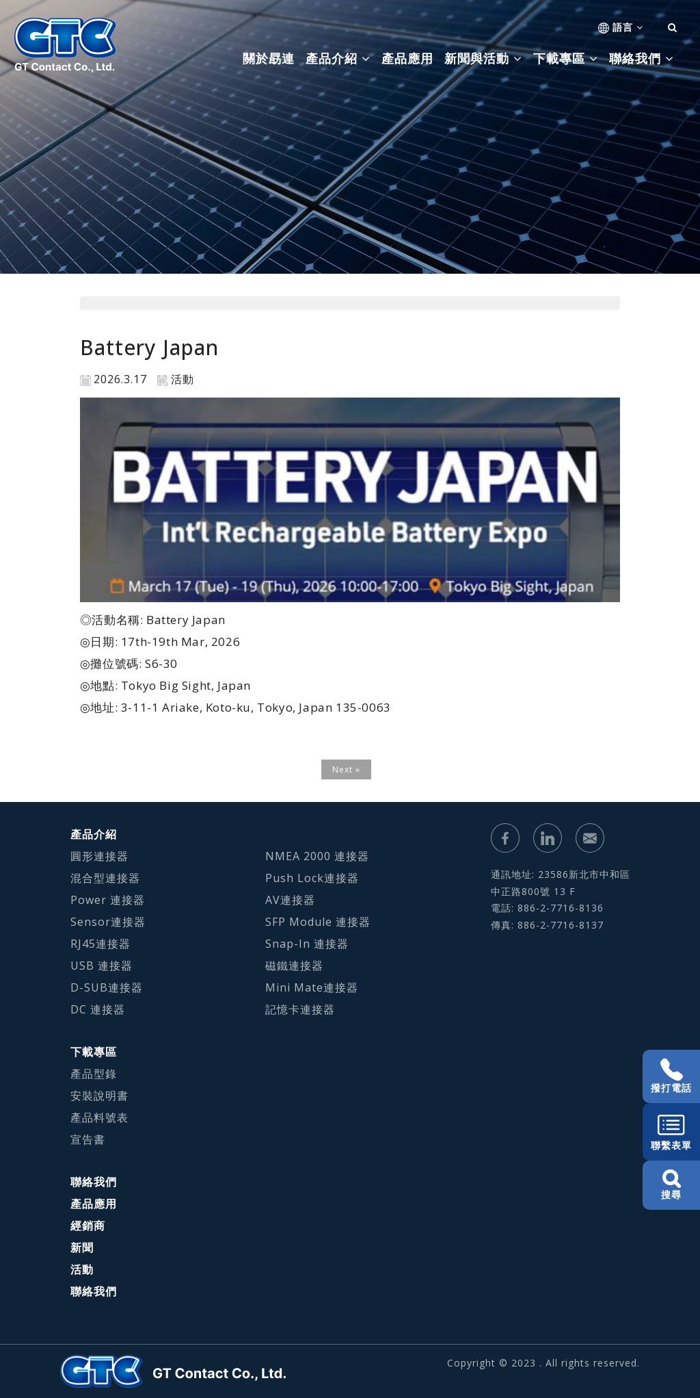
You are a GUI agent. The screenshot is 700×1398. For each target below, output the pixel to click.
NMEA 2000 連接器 (317, 856)
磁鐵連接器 (294, 965)
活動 (82, 1269)
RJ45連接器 (100, 943)
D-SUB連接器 (106, 987)
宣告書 (87, 1139)
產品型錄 (93, 1073)
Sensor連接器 (108, 921)
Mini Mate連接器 (311, 987)
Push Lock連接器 (312, 877)
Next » (346, 769)
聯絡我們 (93, 1181)
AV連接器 (290, 899)
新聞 (82, 1247)
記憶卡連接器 (300, 1009)
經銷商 (87, 1225)
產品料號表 (99, 1117)
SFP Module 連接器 (318, 921)
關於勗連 (269, 58)
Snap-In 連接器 (307, 943)
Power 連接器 (107, 899)
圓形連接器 (99, 856)
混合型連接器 (105, 877)
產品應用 (407, 58)
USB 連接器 (101, 965)
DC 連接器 (97, 1009)
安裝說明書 (99, 1095)
